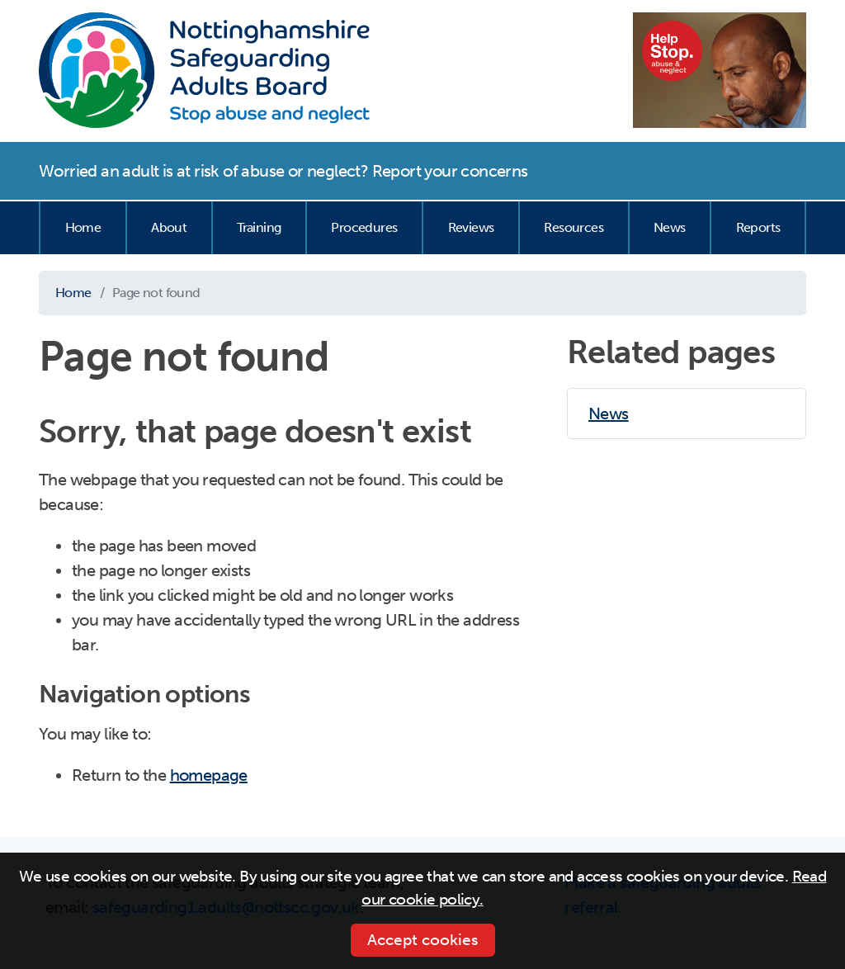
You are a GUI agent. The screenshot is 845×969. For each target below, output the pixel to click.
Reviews (471, 227)
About (168, 227)
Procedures (364, 227)
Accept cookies (423, 939)
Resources (573, 227)
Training (259, 227)
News (670, 227)
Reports (758, 227)
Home (83, 227)
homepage (209, 775)
